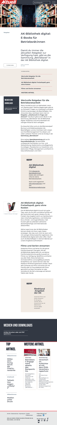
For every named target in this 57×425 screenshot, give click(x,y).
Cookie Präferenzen (29, 414)
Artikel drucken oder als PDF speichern (11, 109)
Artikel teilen (10, 65)
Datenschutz (14, 413)
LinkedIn (39, 415)
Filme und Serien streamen (31, 88)
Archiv (9, 413)
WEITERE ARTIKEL (27, 92)
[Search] (41, 2)
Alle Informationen (35, 183)
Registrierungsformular (37, 187)
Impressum (22, 413)
